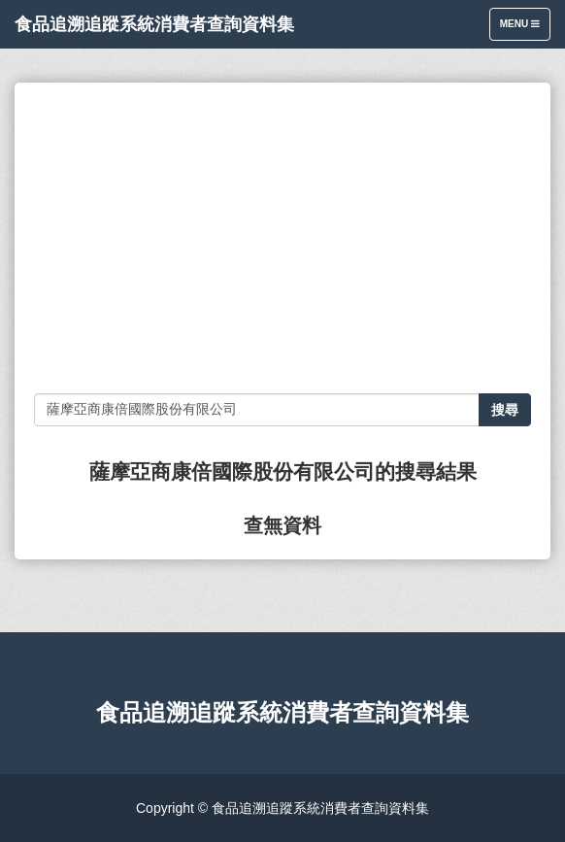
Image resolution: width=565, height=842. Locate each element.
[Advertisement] (282, 238)
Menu (524, 29)
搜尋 (504, 410)
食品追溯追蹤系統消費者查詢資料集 (154, 24)
